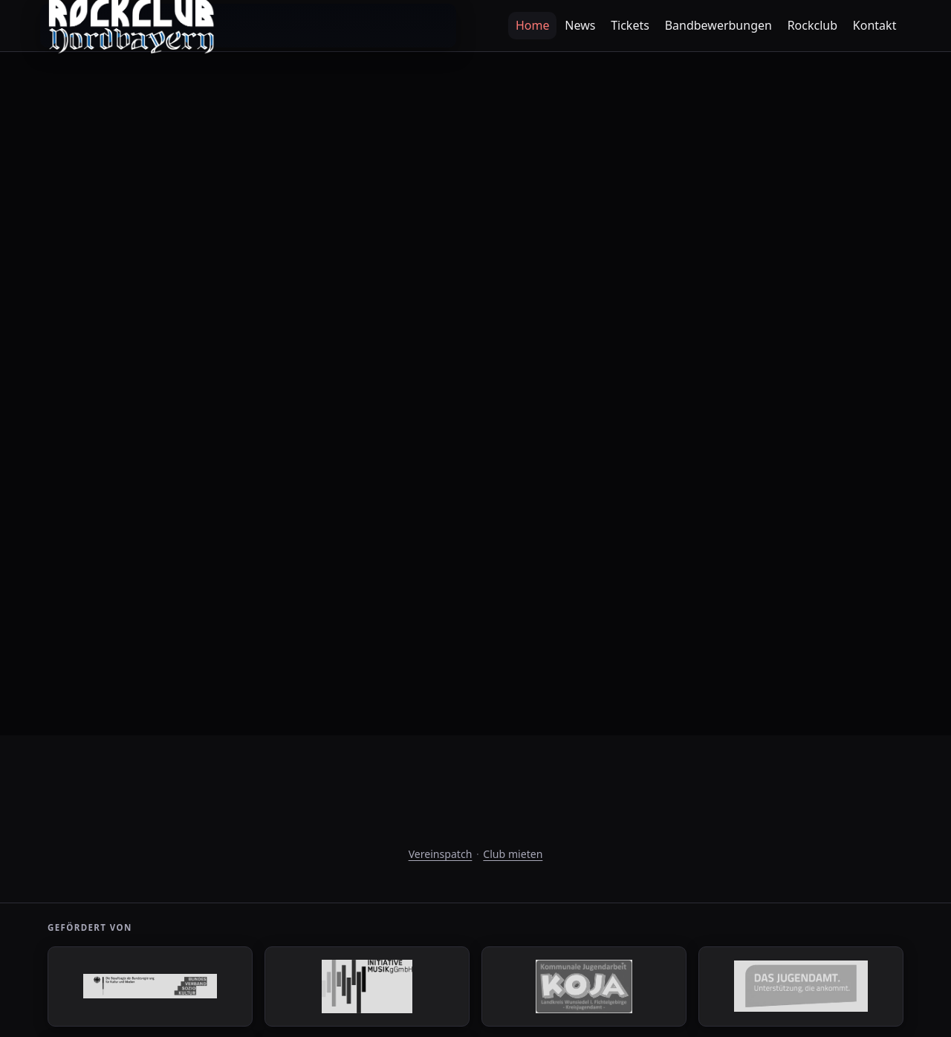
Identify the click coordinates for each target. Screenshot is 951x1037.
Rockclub (812, 25)
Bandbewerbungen (718, 25)
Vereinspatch (441, 854)
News (580, 25)
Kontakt (875, 25)
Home (533, 25)
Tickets (630, 25)
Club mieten (512, 854)
